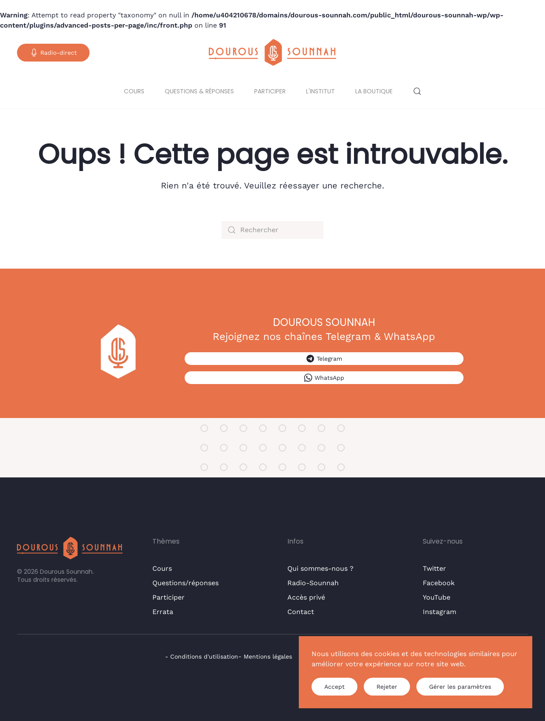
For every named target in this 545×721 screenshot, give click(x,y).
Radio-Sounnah (313, 583)
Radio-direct (53, 52)
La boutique (374, 91)
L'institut (320, 91)
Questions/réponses (185, 583)
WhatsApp (324, 377)
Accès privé (306, 597)
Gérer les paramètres (460, 686)
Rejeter (386, 686)
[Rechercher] (272, 230)
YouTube (436, 597)
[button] (417, 91)
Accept (334, 686)
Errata (162, 612)
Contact (300, 612)
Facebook (439, 583)
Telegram (324, 358)
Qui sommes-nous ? (320, 568)
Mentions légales (268, 656)
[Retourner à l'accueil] (272, 52)
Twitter (434, 568)
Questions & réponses (199, 91)
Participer (270, 91)
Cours (134, 91)
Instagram (439, 612)
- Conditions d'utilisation (201, 656)
